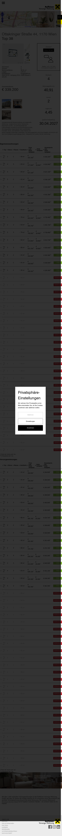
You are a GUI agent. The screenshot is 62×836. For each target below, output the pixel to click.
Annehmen (31, 435)
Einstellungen (31, 429)
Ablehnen (31, 422)
